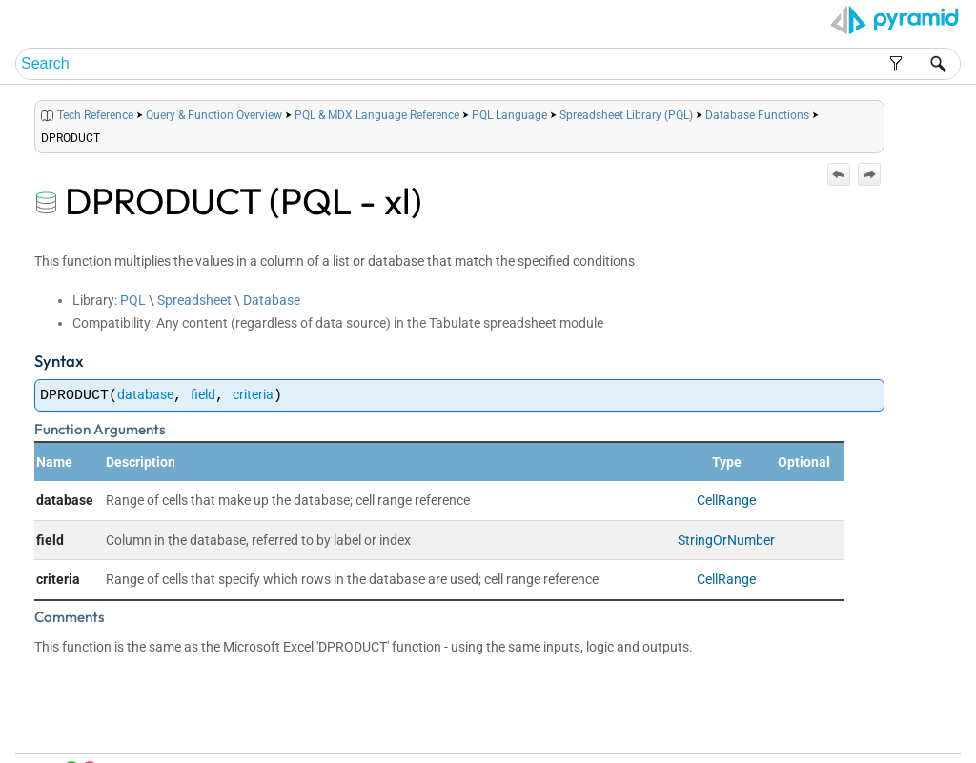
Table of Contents (758, 726)
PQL (133, 300)
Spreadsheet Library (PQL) (626, 115)
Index (820, 726)
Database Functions (757, 115)
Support (923, 726)
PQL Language (509, 115)
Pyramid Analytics (836, 749)
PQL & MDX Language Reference (377, 115)
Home (693, 726)
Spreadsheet (194, 300)
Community (869, 726)
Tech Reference (95, 115)
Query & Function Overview (214, 115)
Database (271, 300)
